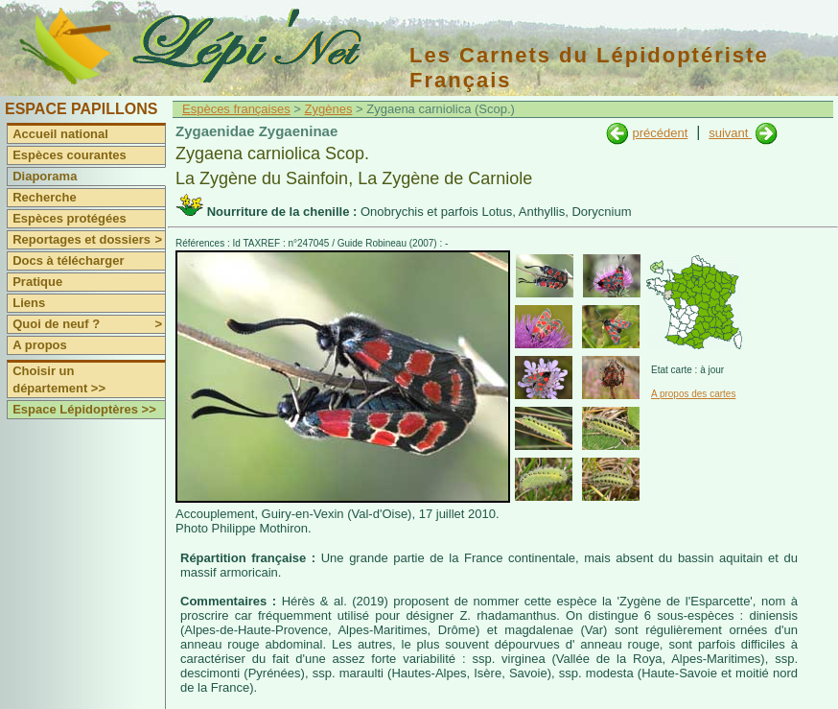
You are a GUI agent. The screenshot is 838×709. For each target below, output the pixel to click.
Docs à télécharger (68, 260)
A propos (39, 345)
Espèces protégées (69, 218)
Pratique (37, 281)
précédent (659, 133)
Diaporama (44, 176)
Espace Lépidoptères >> (84, 409)
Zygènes (329, 109)
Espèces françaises (236, 109)
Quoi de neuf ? (88, 324)
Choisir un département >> (58, 379)
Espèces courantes (69, 155)
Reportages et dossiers (88, 239)
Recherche (44, 197)
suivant (730, 133)
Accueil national (60, 134)
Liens (28, 302)
